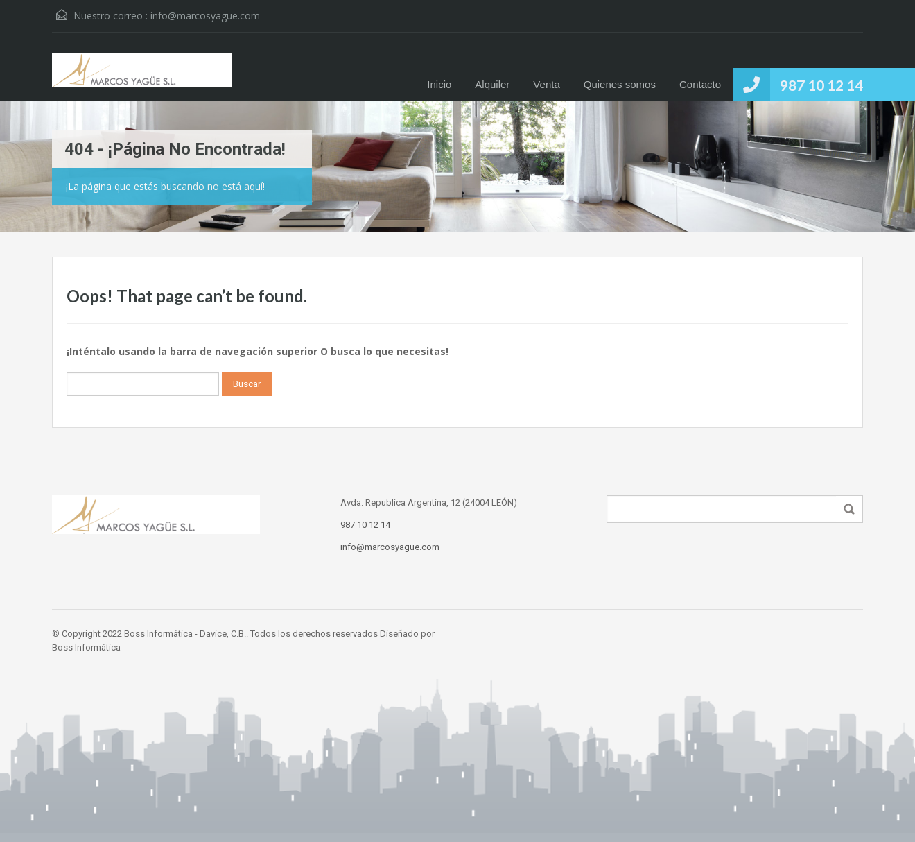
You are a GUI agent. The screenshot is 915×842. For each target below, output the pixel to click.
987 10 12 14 (821, 85)
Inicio (439, 84)
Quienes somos (620, 84)
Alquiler (492, 84)
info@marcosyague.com (205, 15)
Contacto (700, 84)
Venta (546, 84)
